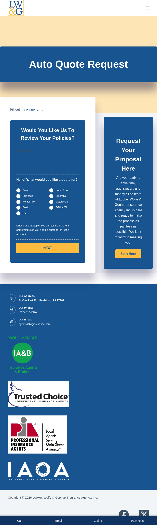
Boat (25, 207)
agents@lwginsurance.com (34, 324)
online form (34, 109)
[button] (128, 253)
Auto (25, 190)
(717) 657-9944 (28, 312)
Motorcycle (61, 201)
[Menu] (147, 8)
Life (24, 213)
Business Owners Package (31, 196)
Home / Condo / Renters (64, 190)
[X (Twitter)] (144, 515)
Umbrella (60, 196)
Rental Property (31, 201)
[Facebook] (124, 515)
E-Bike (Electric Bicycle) (64, 207)
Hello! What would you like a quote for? (47, 182)
